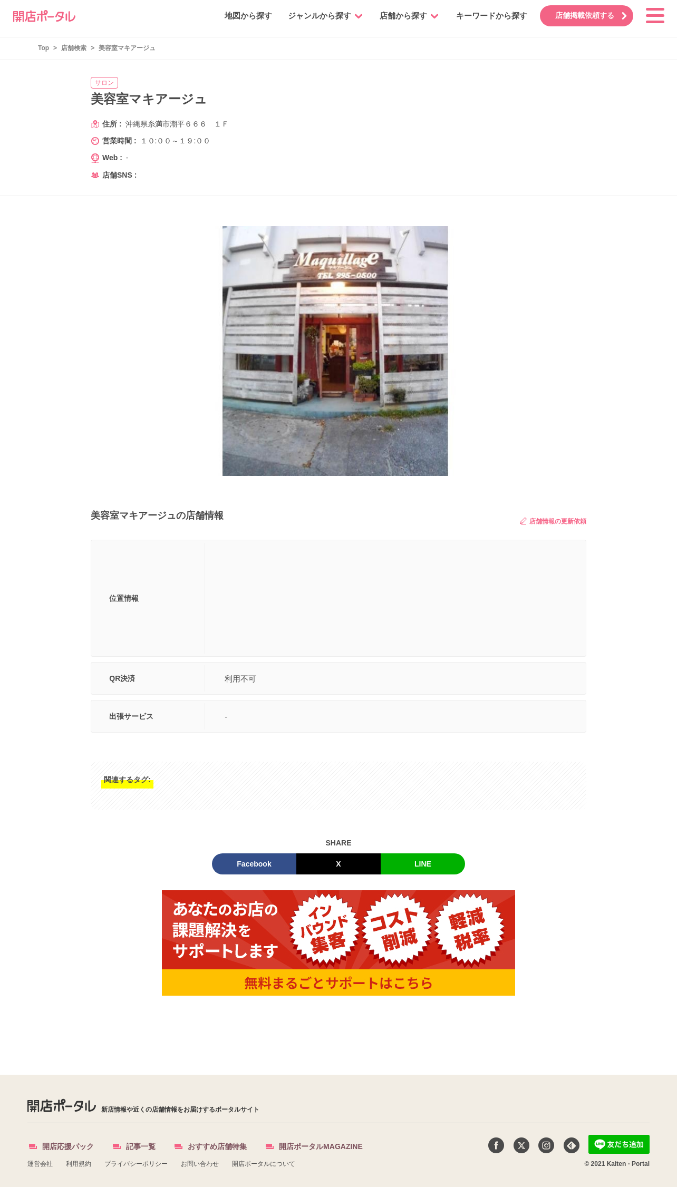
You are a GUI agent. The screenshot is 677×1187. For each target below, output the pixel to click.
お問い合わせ (200, 1163)
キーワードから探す (486, 15)
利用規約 (78, 1163)
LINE (422, 864)
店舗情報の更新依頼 (553, 521)
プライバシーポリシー (136, 1163)
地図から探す (243, 15)
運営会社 (40, 1163)
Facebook (254, 864)
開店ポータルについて (263, 1163)
